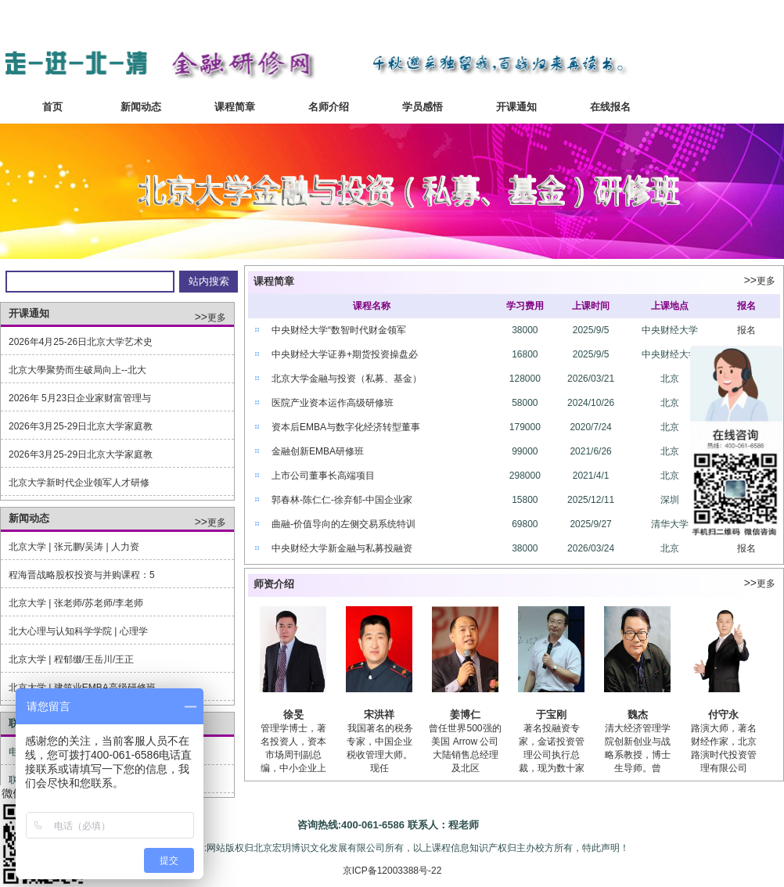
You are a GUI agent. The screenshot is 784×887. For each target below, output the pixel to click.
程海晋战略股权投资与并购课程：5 (82, 574)
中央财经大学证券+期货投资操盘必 (345, 354)
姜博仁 (465, 714)
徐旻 (293, 714)
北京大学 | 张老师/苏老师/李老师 (76, 603)
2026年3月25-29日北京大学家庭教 (81, 426)
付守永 (723, 714)
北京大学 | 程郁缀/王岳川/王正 (73, 659)
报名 (746, 330)
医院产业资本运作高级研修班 (333, 402)
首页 (47, 107)
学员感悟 (422, 107)
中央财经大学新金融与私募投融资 (342, 548)
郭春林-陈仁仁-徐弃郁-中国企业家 (342, 499)
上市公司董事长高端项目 (323, 475)
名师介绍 (328, 107)
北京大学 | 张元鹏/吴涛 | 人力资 (74, 546)
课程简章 (234, 107)
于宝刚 (551, 714)
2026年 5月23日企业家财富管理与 (80, 398)
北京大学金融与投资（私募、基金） (347, 378)
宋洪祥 (379, 714)
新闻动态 (140, 107)
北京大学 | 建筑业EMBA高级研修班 (82, 687)
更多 (210, 317)
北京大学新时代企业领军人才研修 (79, 482)
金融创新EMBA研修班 (318, 451)
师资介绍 (274, 584)
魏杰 (638, 714)
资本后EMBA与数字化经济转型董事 (346, 427)
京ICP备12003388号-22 (392, 870)
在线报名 (610, 107)
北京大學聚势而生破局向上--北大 (77, 369)
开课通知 (516, 107)
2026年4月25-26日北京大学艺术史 (81, 341)
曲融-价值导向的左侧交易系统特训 (343, 524)
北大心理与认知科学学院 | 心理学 (78, 631)
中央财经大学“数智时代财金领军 (339, 330)
